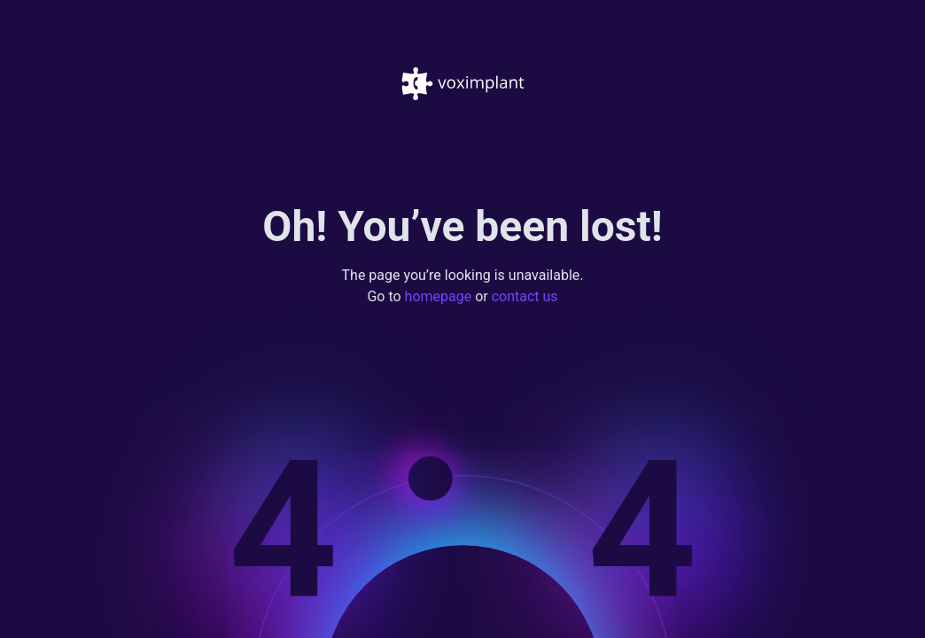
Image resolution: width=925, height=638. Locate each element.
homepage (438, 297)
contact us (525, 297)
